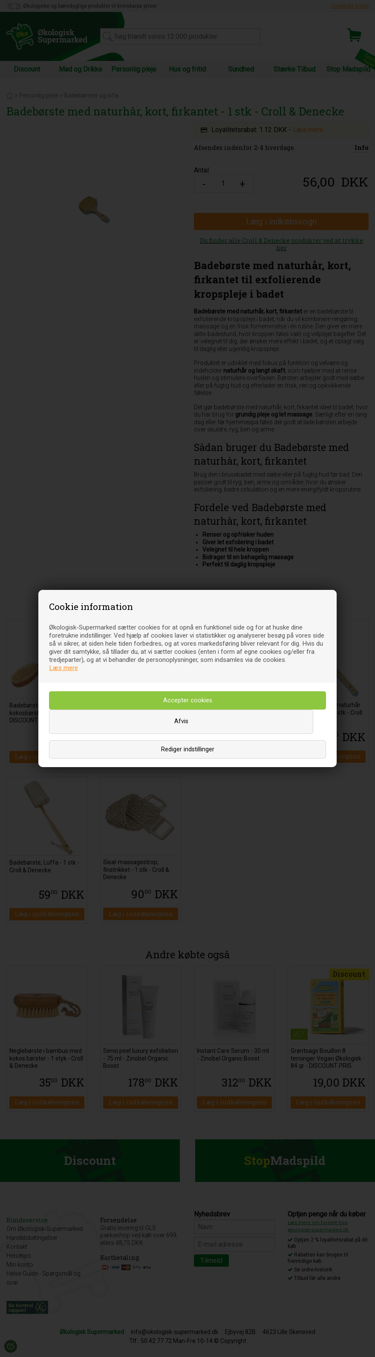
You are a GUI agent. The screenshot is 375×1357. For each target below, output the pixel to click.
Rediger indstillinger (187, 749)
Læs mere (63, 668)
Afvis (181, 721)
